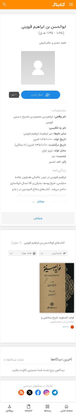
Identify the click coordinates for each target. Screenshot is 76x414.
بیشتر (40, 201)
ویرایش (38, 218)
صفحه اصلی (66, 408)
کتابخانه (28, 408)
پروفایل (9, 408)
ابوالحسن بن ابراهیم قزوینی (62, 321)
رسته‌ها (47, 408)
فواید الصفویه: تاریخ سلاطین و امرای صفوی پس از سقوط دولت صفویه (57, 318)
